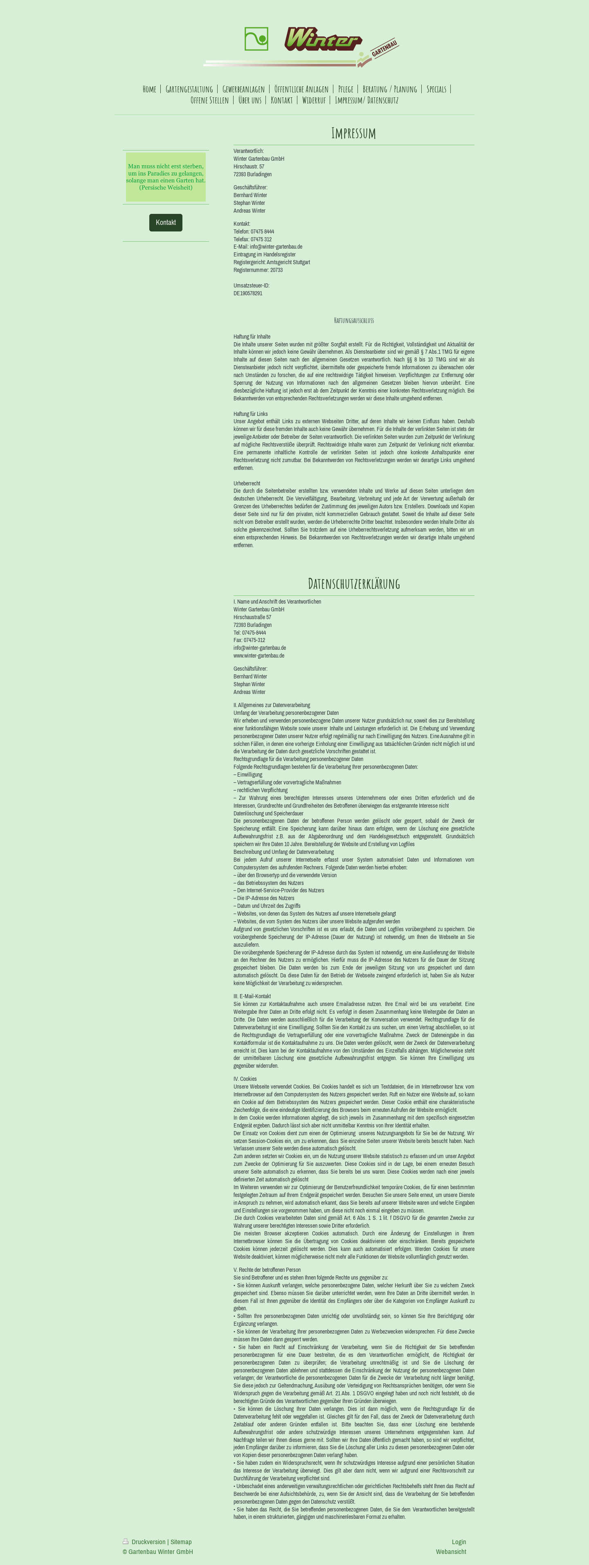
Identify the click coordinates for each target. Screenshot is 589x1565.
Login (459, 1542)
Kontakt (166, 222)
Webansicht (451, 1551)
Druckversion (145, 1542)
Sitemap (181, 1542)
